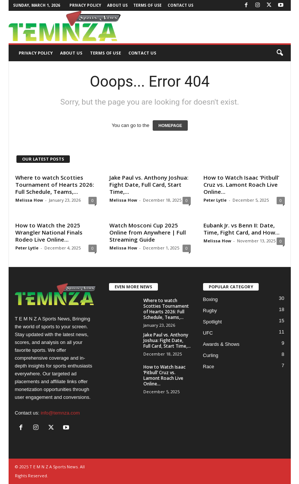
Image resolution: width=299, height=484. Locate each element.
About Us (117, 5)
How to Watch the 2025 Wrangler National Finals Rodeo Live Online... (48, 232)
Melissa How (29, 200)
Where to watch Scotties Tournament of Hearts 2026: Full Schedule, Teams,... (54, 184)
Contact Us (180, 5)
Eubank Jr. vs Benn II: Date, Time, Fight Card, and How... (241, 228)
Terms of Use (147, 5)
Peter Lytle (215, 200)
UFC (208, 333)
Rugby (210, 310)
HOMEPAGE (170, 125)
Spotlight (212, 322)
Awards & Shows (221, 344)
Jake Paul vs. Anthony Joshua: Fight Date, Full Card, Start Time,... (149, 184)
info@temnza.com (60, 413)
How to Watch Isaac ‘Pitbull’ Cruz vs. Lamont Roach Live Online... (241, 184)
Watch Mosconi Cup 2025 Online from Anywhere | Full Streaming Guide (147, 232)
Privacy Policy (85, 5)
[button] (279, 53)
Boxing (210, 299)
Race (208, 366)
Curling (210, 355)
